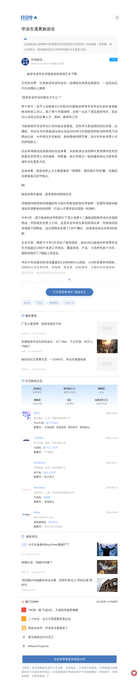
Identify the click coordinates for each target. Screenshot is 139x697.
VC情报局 (113, 601)
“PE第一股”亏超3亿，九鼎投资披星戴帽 (53, 610)
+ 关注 (113, 59)
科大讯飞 (49, 477)
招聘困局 (53, 303)
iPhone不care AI (38, 646)
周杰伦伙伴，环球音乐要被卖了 (48, 628)
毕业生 (39, 303)
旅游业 (26, 303)
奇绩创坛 (85, 427)
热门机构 (101, 601)
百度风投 (61, 427)
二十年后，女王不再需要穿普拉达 (49, 618)
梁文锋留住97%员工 (41, 637)
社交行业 (69, 303)
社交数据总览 (33, 380)
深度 (24, 545)
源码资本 (73, 427)
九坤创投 (49, 427)
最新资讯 (31, 536)
